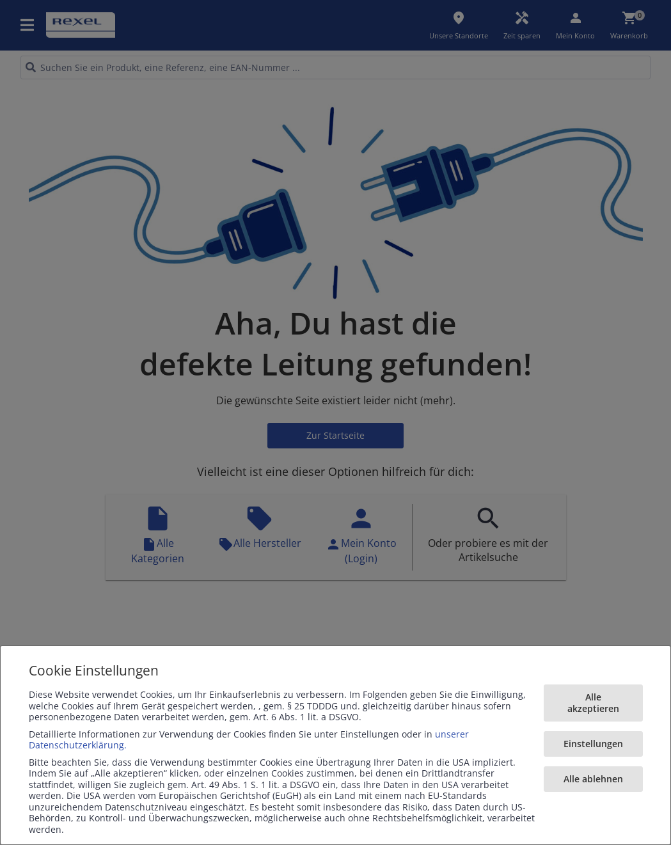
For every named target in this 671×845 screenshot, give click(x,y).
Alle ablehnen (593, 779)
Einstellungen (593, 744)
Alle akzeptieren (593, 703)
